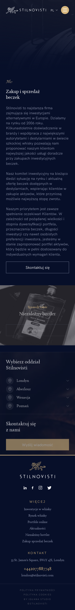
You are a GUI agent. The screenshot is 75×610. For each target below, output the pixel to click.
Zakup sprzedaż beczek (37, 541)
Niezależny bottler (37, 535)
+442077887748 (37, 568)
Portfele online (37, 522)
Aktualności (37, 528)
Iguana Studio (40, 599)
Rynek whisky (37, 515)
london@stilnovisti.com (37, 575)
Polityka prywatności (37, 590)
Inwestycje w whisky (37, 509)
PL (52, 10)
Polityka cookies (37, 594)
